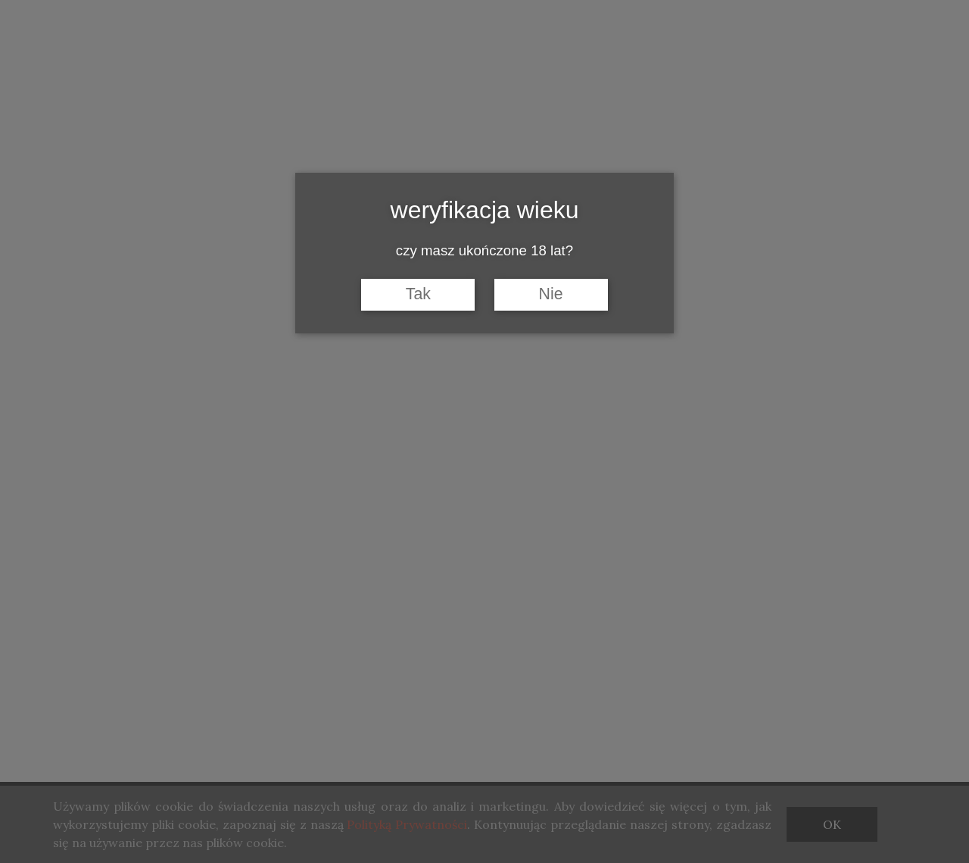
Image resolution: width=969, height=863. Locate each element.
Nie (551, 294)
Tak (418, 294)
